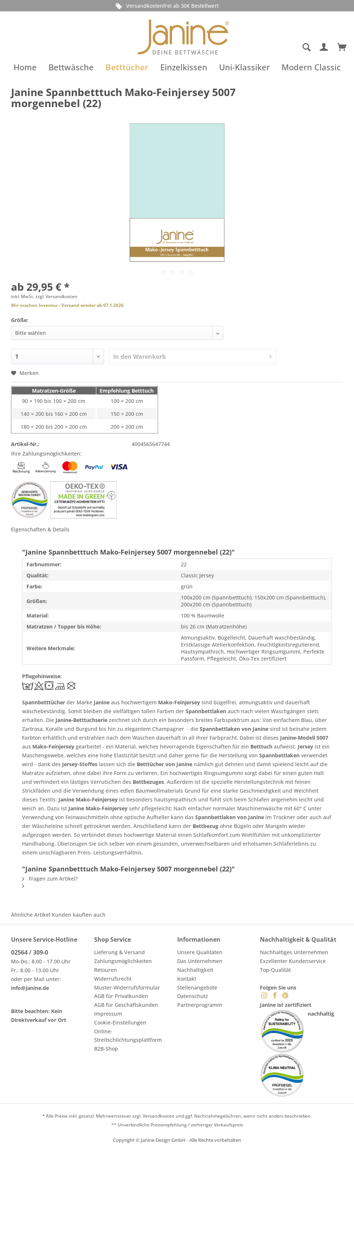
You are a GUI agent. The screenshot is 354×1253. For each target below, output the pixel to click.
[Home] (25, 67)
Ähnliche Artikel (30, 914)
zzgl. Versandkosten (56, 296)
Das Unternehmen (199, 961)
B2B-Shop (106, 1048)
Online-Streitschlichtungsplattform (128, 1036)
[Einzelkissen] (183, 67)
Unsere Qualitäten (199, 952)
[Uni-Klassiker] (244, 67)
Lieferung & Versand (119, 952)
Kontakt (186, 978)
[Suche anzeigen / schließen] (306, 47)
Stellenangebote (197, 987)
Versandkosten (159, 1116)
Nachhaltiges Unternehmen (294, 952)
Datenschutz (192, 995)
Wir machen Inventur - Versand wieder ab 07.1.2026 (67, 305)
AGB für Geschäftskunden (126, 1004)
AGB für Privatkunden (121, 995)
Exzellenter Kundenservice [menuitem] (293, 961)
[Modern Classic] (311, 67)
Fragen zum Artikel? (50, 878)
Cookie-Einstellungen (120, 1022)
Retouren (105, 969)
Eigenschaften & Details (40, 529)
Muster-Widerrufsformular (127, 987)
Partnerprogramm (199, 1004)
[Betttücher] (127, 67)
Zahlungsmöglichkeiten (123, 961)
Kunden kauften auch (79, 914)
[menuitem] (278, 47)
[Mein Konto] (324, 47)
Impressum (108, 1013)
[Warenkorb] (342, 47)
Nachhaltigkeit (195, 969)
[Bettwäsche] (71, 67)
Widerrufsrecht (113, 978)
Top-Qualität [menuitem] (275, 969)
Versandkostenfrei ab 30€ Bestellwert (166, 6)
